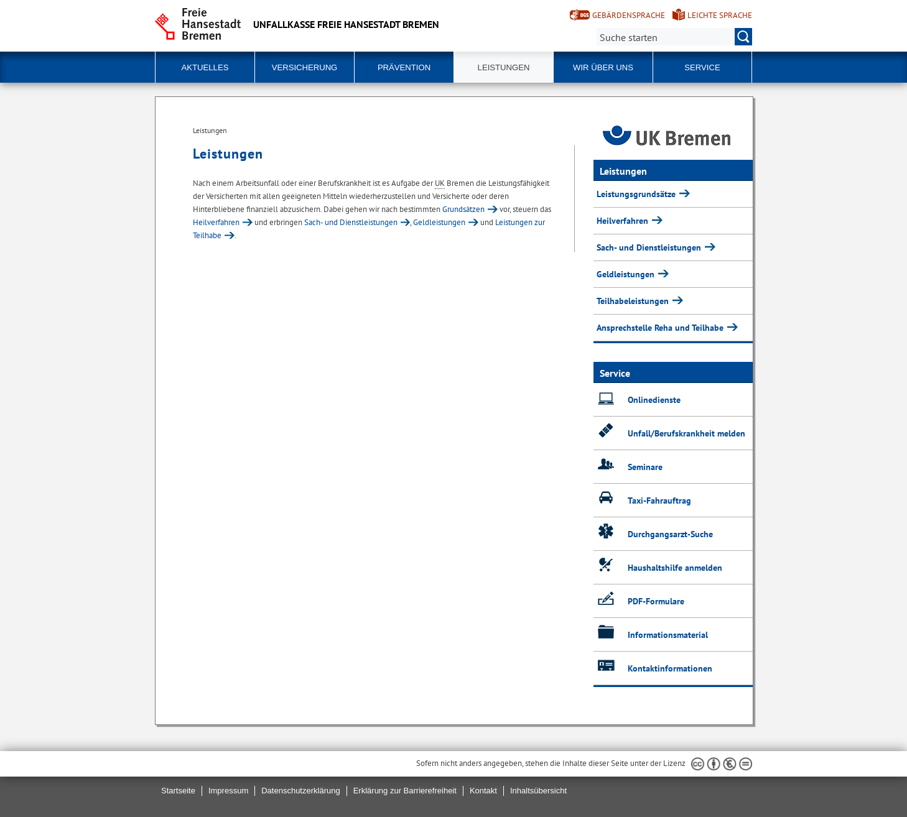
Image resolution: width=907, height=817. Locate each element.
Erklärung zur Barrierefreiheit (405, 790)
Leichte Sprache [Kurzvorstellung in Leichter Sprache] (719, 15)
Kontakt (483, 790)
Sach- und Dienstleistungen (351, 222)
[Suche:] (674, 36)
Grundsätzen (463, 209)
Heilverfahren (216, 222)
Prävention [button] (404, 67)
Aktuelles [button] (205, 67)
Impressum (228, 790)
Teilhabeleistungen (634, 301)
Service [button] (702, 67)
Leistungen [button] (504, 67)
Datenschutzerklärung (300, 790)
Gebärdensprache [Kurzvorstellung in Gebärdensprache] (628, 15)
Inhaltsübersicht (538, 790)
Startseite (178, 790)
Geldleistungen (439, 222)
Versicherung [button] (305, 67)
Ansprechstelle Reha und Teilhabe (661, 327)
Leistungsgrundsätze (637, 194)
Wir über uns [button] (603, 67)
